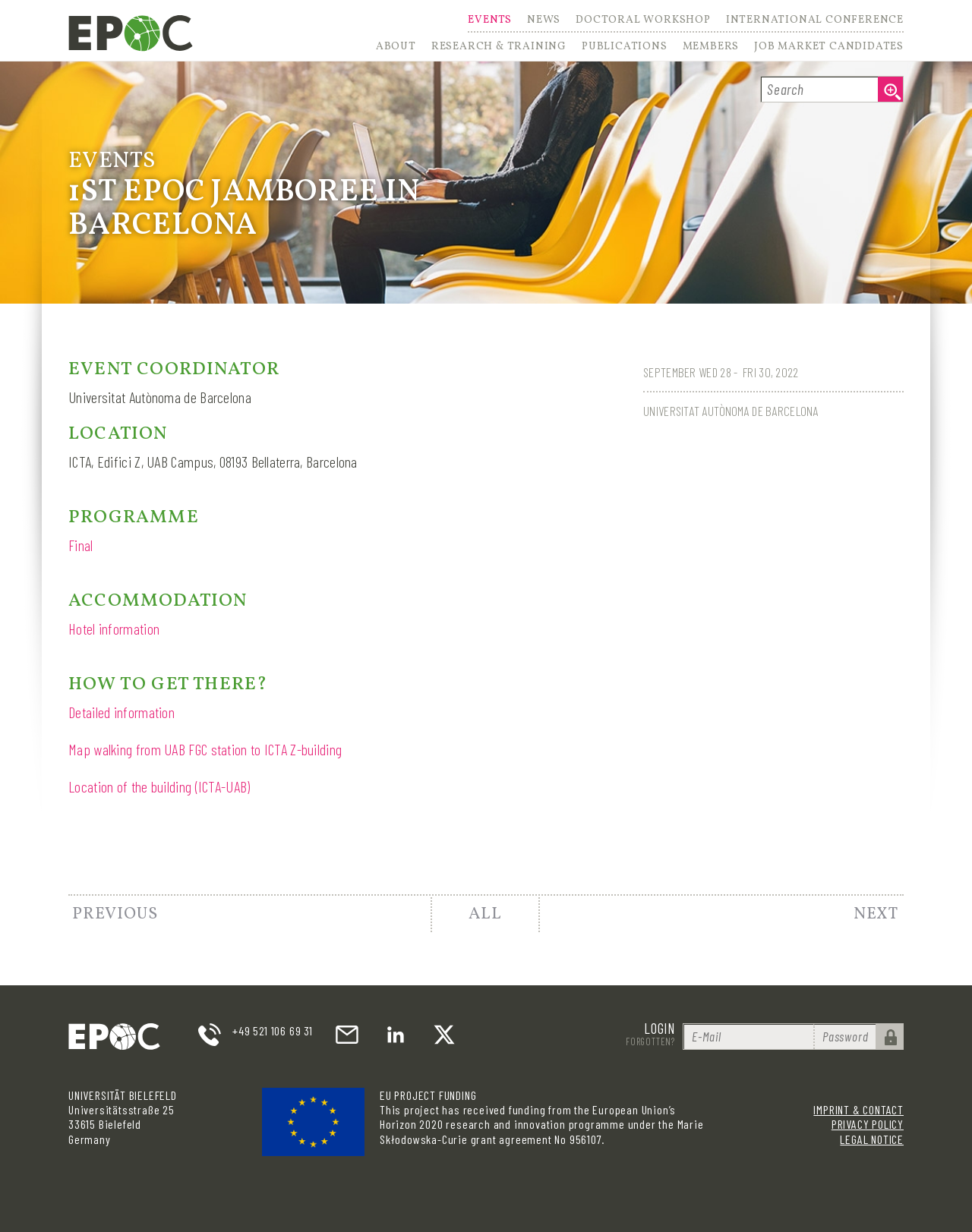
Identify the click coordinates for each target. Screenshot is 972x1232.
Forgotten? (650, 1041)
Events (490, 21)
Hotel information (113, 628)
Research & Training (498, 47)
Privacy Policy (868, 1124)
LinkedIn (395, 1034)
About (396, 47)
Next (876, 914)
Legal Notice (872, 1139)
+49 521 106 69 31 (272, 1030)
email (347, 1034)
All (485, 914)
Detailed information (121, 712)
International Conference (815, 21)
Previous (114, 914)
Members (711, 47)
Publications (624, 47)
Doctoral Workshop (643, 21)
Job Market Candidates (829, 47)
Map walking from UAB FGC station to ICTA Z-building (205, 749)
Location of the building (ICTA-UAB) (159, 786)
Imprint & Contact (858, 1109)
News (543, 21)
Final (80, 545)
